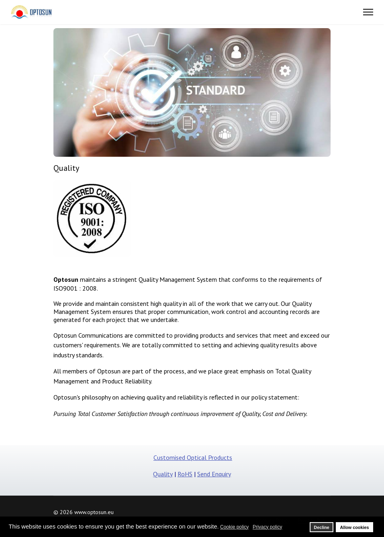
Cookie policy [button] (234, 527)
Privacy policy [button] (267, 527)
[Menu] (368, 12)
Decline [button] (321, 527)
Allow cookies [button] (354, 527)
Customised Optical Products (192, 457)
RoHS (185, 474)
